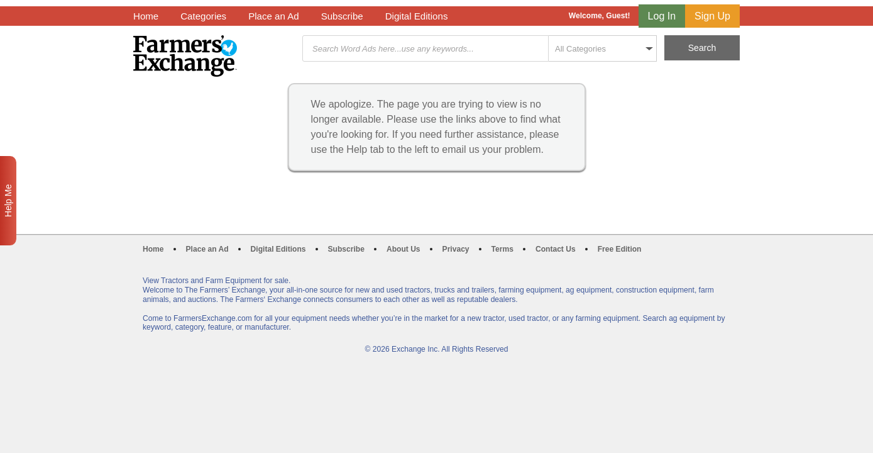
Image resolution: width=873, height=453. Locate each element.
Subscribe (342, 16)
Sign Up (712, 16)
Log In (662, 16)
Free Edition (620, 249)
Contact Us (555, 249)
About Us (403, 249)
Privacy (455, 249)
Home (145, 16)
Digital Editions (416, 16)
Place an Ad (273, 16)
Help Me (8, 200)
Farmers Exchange (185, 56)
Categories (203, 16)
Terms (502, 249)
